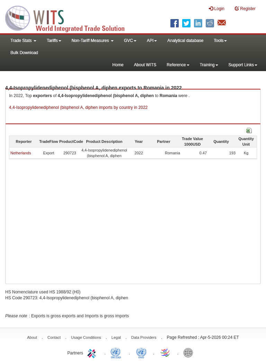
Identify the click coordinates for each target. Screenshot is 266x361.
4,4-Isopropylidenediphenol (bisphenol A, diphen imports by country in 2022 (78, 107)
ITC (93, 352)
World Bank (190, 352)
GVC (130, 40)
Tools (220, 40)
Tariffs (54, 40)
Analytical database (185, 40)
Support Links (243, 64)
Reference (178, 64)
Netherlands (20, 153)
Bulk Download (24, 52)
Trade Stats (23, 40)
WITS (69, 17)
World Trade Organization (165, 352)
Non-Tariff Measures (93, 40)
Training (209, 64)
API (152, 40)
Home (118, 64)
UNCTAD (117, 352)
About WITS (145, 64)
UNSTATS (141, 352)
